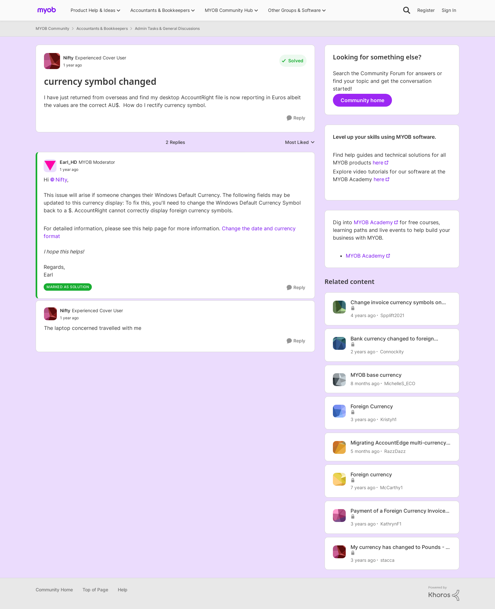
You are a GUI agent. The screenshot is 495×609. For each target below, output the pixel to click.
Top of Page (95, 589)
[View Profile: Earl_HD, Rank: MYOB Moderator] (50, 165)
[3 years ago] (363, 419)
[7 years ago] (363, 487)
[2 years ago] (363, 351)
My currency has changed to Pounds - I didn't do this (399, 547)
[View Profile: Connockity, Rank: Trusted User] (339, 343)
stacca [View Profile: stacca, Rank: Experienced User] (387, 559)
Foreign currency (371, 474)
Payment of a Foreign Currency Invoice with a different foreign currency (398, 511)
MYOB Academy (373, 222)
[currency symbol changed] (87, 169)
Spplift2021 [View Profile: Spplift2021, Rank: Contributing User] (392, 315)
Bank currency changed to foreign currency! (392, 338)
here (378, 162)
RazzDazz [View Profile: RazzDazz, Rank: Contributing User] (395, 451)
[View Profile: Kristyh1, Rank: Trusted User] (339, 411)
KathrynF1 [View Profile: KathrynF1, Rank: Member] (391, 523)
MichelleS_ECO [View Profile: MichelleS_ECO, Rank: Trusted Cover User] (399, 383)
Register (426, 10)
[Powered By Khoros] (444, 593)
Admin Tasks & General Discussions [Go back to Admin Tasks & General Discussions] (167, 28)
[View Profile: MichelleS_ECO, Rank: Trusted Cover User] (339, 379)
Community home (362, 100)
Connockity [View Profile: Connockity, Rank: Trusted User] (392, 351)
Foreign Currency (372, 406)
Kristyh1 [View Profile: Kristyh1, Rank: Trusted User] (388, 419)
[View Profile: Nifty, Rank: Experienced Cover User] (52, 61)
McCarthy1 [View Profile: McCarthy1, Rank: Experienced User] (391, 487)
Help (122, 589)
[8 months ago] (365, 383)
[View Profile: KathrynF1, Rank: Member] (339, 515)
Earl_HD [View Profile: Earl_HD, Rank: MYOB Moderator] (68, 162)
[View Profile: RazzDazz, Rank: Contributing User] (339, 447)
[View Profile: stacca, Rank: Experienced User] (339, 551)
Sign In (449, 10)
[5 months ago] (365, 451)
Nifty (61, 179)
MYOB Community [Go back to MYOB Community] (52, 28)
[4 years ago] (363, 315)
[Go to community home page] (47, 10)
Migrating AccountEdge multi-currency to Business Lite (398, 442)
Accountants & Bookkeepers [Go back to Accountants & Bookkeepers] (102, 28)
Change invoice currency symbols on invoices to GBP (396, 302)
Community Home (54, 589)
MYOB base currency (376, 375)
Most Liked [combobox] (300, 142)
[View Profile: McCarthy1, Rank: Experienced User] (339, 479)
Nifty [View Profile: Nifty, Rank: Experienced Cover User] (68, 57)
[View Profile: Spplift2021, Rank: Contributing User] (339, 307)
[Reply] (296, 118)
